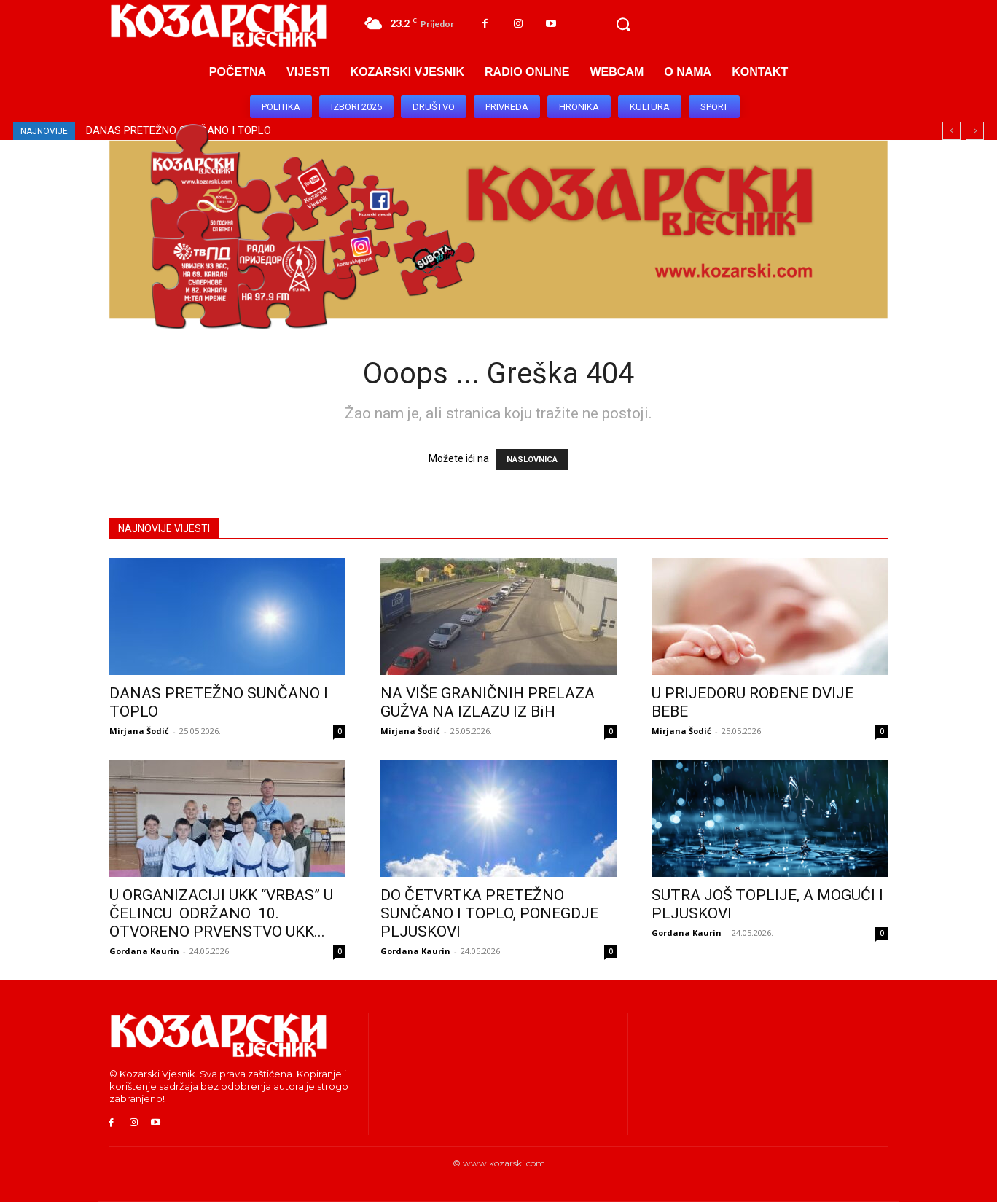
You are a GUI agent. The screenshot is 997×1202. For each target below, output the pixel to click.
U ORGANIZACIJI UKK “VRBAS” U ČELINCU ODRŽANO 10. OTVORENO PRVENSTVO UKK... (221, 913)
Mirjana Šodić (139, 730)
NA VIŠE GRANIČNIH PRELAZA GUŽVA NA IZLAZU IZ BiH (487, 702)
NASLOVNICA (532, 459)
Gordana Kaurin (144, 950)
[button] (623, 24)
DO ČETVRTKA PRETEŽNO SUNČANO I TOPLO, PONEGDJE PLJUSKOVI (489, 913)
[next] (975, 131)
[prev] (951, 131)
